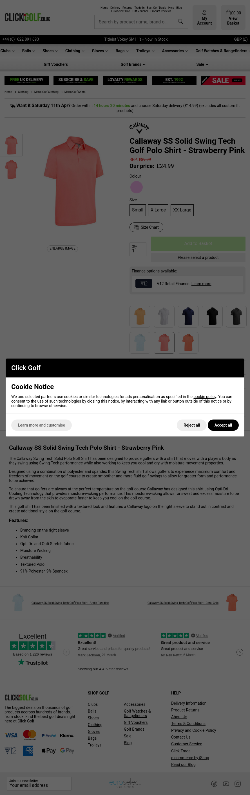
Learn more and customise (41, 425)
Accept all (223, 425)
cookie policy (204, 396)
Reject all (192, 425)
